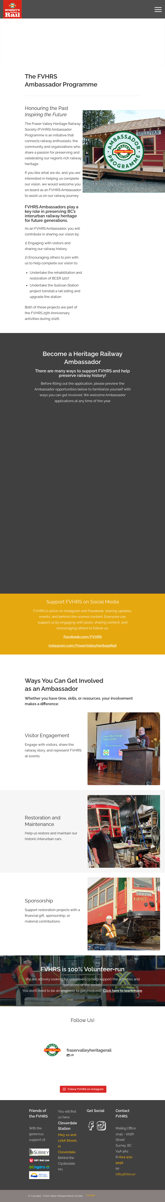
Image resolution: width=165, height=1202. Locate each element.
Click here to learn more (122, 991)
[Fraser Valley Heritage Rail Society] (12, 9)
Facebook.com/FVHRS (83, 637)
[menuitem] (156, 9)
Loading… (82, 502)
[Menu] (156, 9)
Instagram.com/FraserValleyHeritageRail (83, 645)
